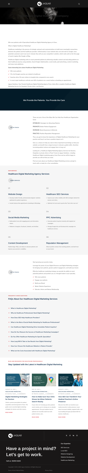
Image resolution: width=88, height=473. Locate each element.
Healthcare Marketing (13, 391)
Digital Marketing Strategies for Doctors (16, 398)
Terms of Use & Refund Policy (16, 470)
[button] (79, 4)
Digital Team (11, 393)
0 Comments (21, 393)
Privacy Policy (48, 470)
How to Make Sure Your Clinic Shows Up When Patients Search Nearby (43, 399)
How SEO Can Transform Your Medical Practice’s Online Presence (69, 399)
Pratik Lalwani (39, 393)
